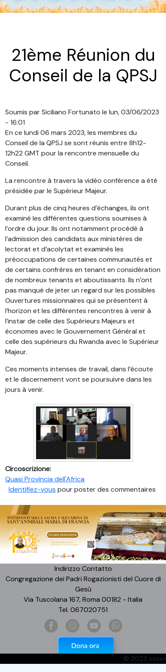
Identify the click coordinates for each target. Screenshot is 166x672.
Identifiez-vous (32, 489)
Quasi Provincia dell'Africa (45, 479)
